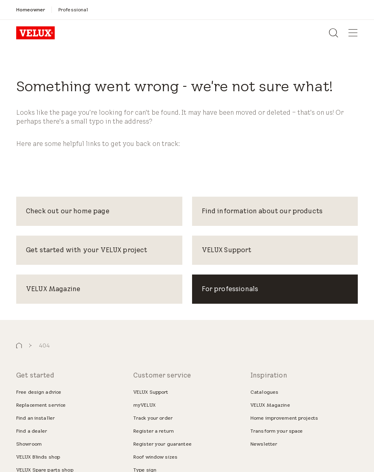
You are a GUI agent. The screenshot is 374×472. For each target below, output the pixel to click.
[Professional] (73, 9)
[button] (19, 346)
